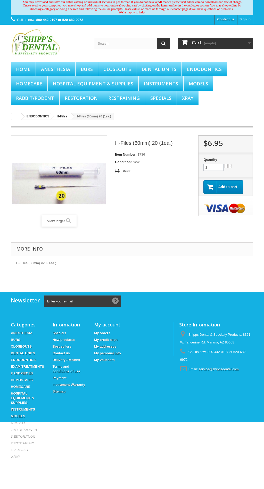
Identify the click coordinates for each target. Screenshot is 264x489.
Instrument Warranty (69, 385)
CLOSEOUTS (117, 69)
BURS (87, 69)
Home (23, 69)
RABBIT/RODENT (35, 98)
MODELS (198, 84)
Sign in (245, 19)
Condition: (123, 162)
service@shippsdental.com (219, 369)
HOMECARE (29, 84)
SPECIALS (160, 98)
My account (107, 325)
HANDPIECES (22, 373)
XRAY (187, 98)
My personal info (107, 353)
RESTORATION (81, 98)
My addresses (105, 346)
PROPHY (18, 423)
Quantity (210, 160)
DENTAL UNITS (159, 69)
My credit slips (105, 340)
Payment (60, 378)
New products (64, 340)
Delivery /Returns (66, 360)
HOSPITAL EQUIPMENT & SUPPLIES (93, 84)
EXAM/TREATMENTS (27, 366)
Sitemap (59, 391)
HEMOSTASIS (22, 380)
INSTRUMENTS (161, 84)
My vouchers (104, 360)
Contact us (225, 19)
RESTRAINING (124, 98)
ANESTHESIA (55, 69)
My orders (102, 333)
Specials (59, 333)
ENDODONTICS (204, 69)
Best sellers (62, 346)
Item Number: (126, 154)
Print (126, 171)
